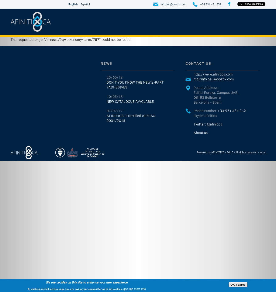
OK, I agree (238, 284)
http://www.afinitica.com (213, 74)
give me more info (134, 289)
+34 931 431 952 (210, 4)
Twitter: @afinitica (208, 124)
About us (201, 132)
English (73, 4)
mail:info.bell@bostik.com (214, 79)
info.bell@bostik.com (173, 4)
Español (85, 4)
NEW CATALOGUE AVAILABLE (130, 101)
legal (262, 152)
